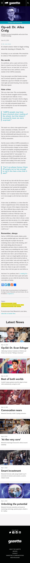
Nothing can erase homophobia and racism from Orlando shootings (14, 35)
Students (19, 306)
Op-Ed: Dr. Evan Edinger (14, 348)
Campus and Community (6, 303)
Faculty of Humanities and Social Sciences (10, 304)
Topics (3, 301)
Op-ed (22, 304)
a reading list (23, 273)
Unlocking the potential (14, 504)
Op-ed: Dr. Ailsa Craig (12, 28)
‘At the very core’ (11, 439)
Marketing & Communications (15, 555)
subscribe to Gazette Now (8, 313)
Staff (15, 306)
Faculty (14, 303)
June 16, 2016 (5, 40)
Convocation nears (11, 410)
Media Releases (15, 557)
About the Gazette (15, 549)
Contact (15, 553)
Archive (15, 551)
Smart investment (11, 471)
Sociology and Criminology (7, 306)
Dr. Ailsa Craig (7, 44)
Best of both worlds (12, 379)
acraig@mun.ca (10, 293)
